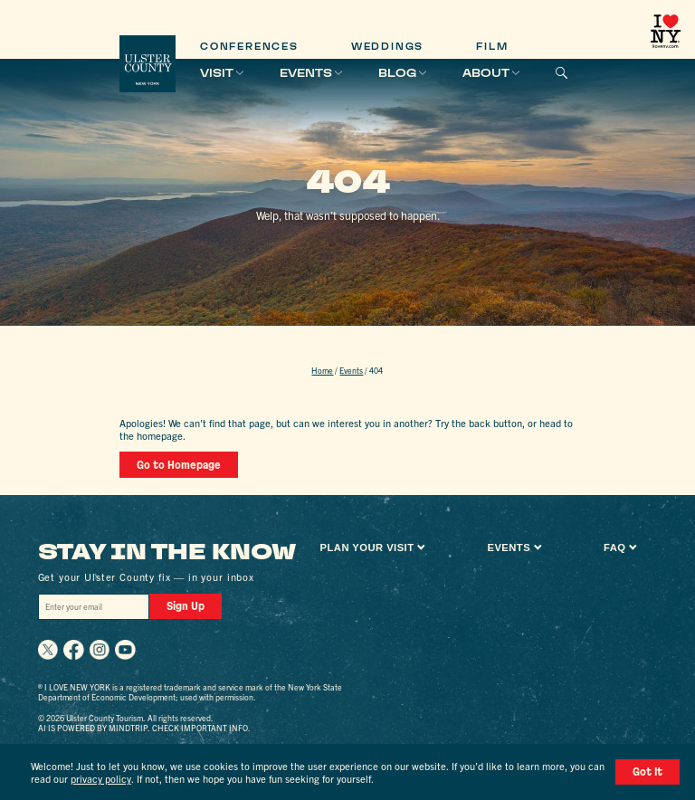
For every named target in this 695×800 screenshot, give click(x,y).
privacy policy (101, 778)
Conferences (249, 47)
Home (322, 370)
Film (492, 47)
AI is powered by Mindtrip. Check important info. (144, 727)
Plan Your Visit (367, 547)
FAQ (614, 547)
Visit (216, 73)
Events (306, 73)
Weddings (387, 47)
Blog (397, 73)
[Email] (94, 607)
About (485, 73)
